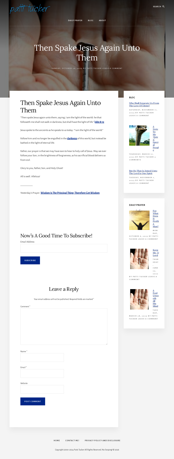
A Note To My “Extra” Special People (156, 138)
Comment (25, 306)
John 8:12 (99, 122)
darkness (72, 138)
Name (23, 351)
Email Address (27, 242)
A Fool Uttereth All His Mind (156, 298)
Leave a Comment (112, 68)
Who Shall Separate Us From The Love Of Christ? (144, 104)
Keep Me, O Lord (156, 252)
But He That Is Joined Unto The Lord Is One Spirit (143, 172)
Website (24, 383)
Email (23, 367)
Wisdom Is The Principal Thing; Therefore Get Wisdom (70, 193)
